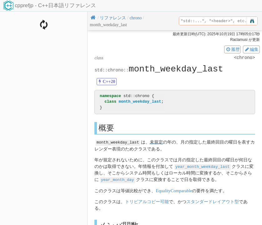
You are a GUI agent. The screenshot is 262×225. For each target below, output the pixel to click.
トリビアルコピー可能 (147, 201)
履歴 (232, 49)
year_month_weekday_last (202, 166)
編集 (251, 49)
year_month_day (117, 179)
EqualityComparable (174, 190)
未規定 (156, 142)
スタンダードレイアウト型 (212, 201)
